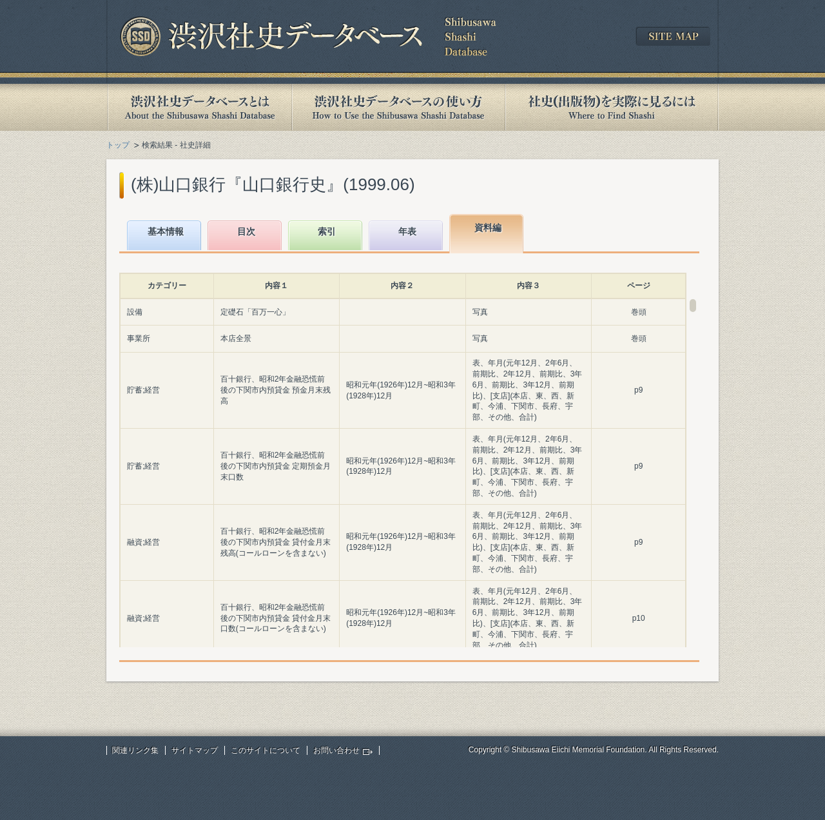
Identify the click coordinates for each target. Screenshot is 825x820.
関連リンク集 (135, 750)
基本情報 (166, 231)
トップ (118, 145)
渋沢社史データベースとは (198, 107)
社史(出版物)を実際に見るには (612, 107)
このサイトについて (265, 750)
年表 (407, 231)
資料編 (487, 227)
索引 (327, 231)
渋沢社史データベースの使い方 (398, 107)
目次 (246, 231)
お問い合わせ (336, 750)
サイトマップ (194, 750)
